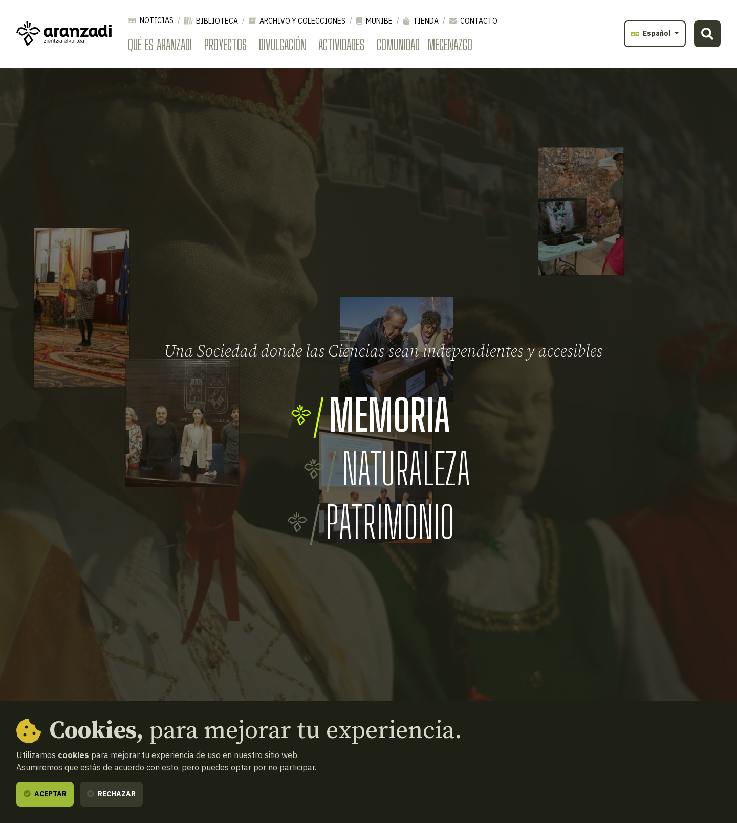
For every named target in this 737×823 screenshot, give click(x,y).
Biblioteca (211, 21)
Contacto (473, 21)
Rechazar (111, 793)
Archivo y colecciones (297, 21)
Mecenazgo (450, 44)
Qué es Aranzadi (160, 44)
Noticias (151, 20)
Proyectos (225, 44)
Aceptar (45, 793)
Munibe (374, 21)
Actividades (341, 44)
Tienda (421, 21)
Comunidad (398, 44)
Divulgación (282, 44)
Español (652, 33)
